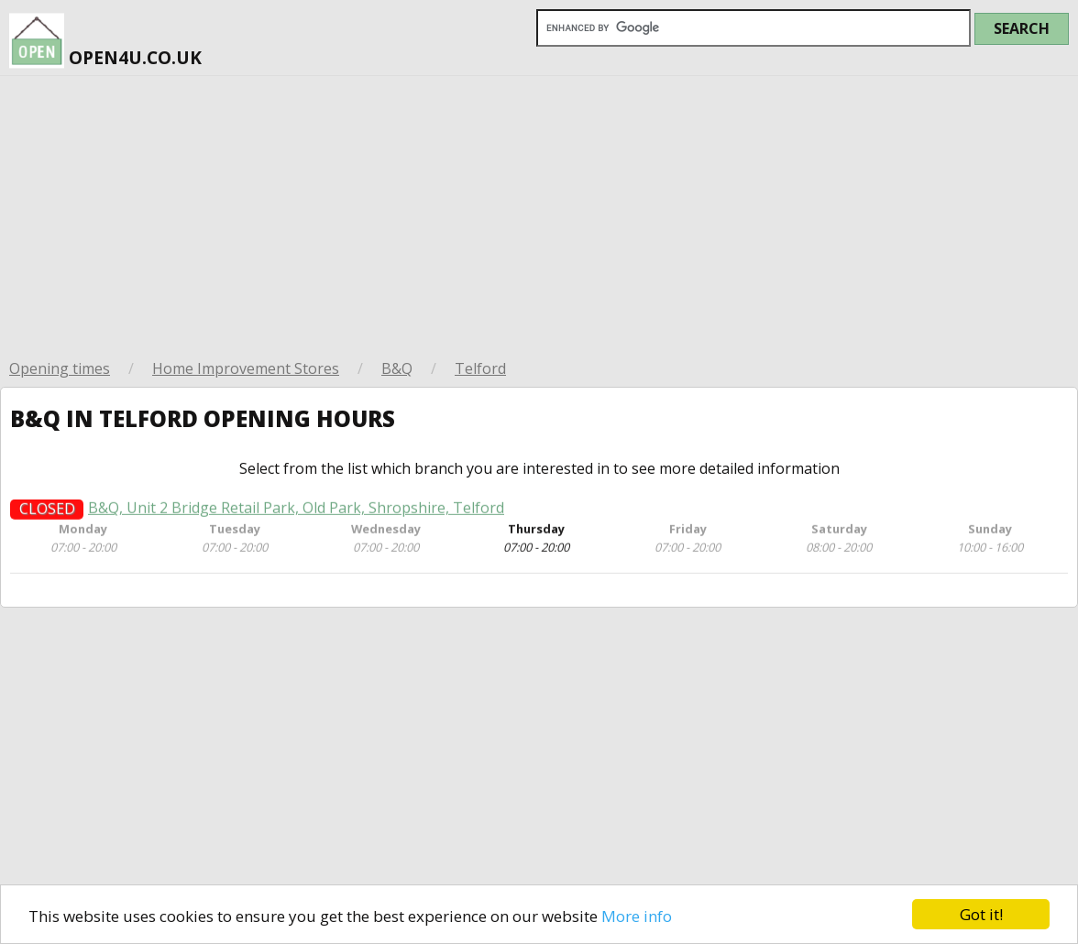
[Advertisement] (539, 213)
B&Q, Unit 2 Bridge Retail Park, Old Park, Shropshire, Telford (296, 511)
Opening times (59, 368)
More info (636, 916)
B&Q (396, 368)
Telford (480, 368)
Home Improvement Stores (245, 368)
